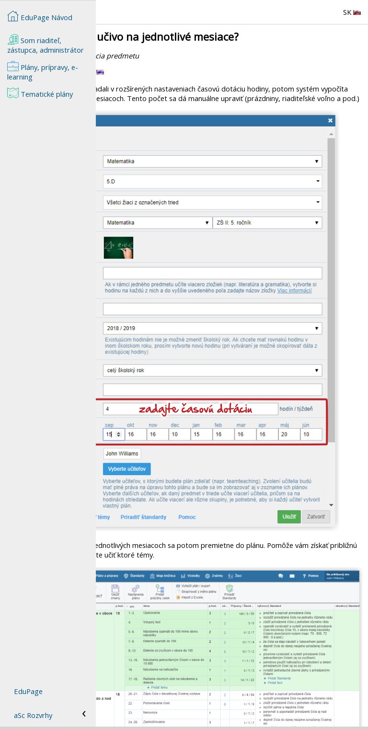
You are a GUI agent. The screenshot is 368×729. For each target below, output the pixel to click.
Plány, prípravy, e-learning (42, 70)
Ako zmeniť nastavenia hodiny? (149, 710)
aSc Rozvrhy (33, 715)
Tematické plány (40, 93)
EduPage (28, 691)
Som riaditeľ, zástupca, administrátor (45, 44)
